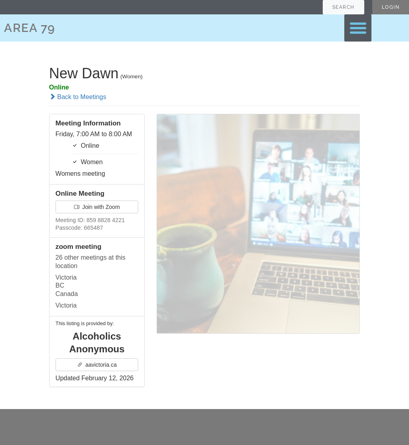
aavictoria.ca (97, 365)
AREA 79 (30, 28)
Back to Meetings (77, 96)
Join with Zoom (97, 207)
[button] (357, 28)
